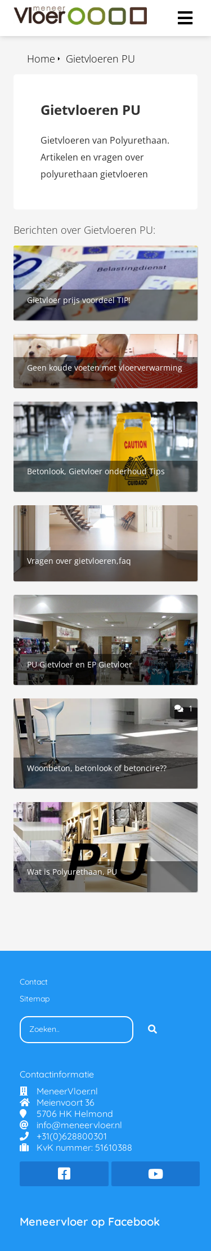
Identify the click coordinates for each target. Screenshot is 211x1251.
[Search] (152, 1029)
